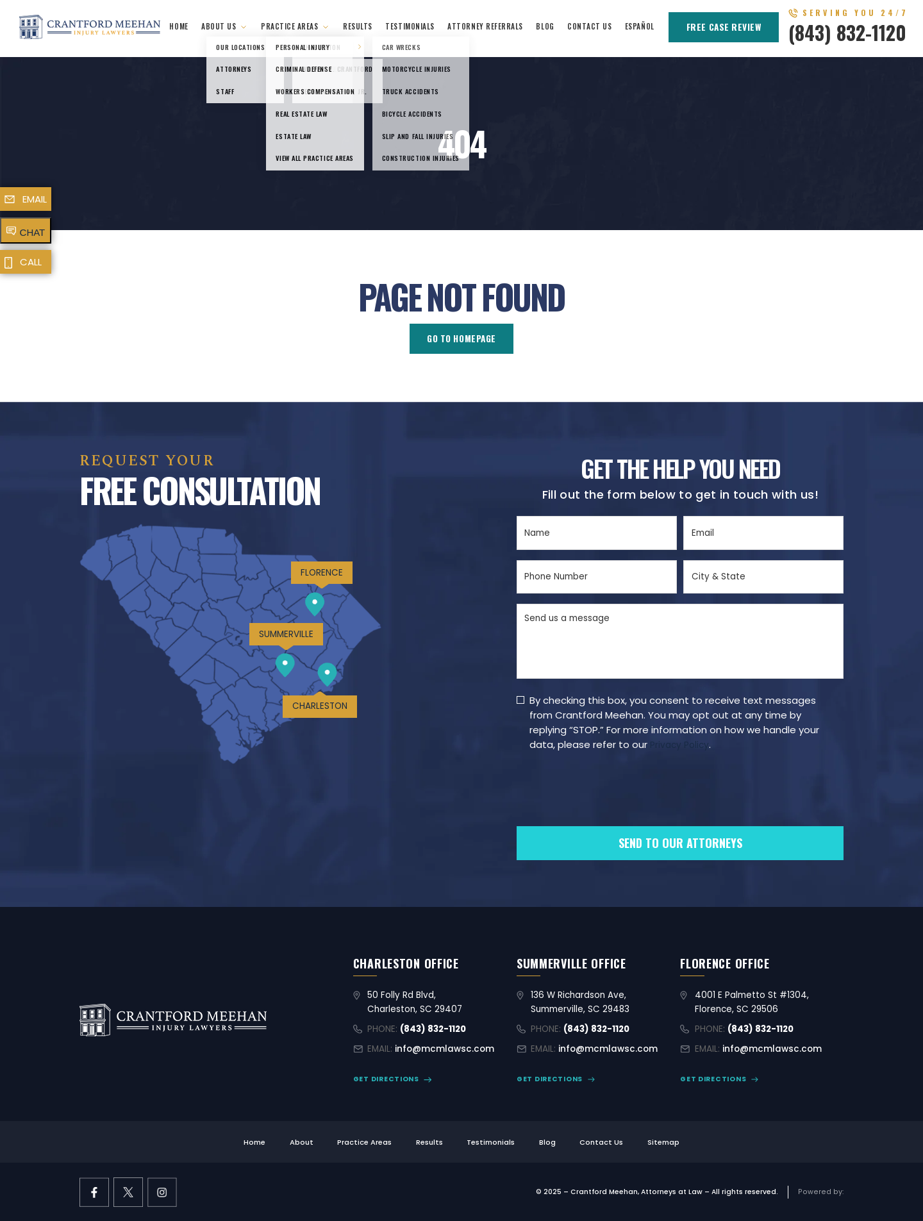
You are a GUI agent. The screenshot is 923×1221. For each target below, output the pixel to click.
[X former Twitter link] (128, 1192)
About (301, 1142)
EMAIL (34, 199)
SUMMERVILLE (286, 634)
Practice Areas (290, 26)
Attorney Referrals (485, 26)
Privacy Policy (679, 745)
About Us (218, 26)
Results (357, 26)
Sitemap (663, 1142)
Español (639, 26)
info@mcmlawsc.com (444, 1049)
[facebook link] (94, 1192)
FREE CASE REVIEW (723, 27)
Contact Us (589, 26)
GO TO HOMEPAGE (461, 338)
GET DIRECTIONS (386, 1079)
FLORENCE (322, 573)
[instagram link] (162, 1192)
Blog (545, 26)
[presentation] (614, 810)
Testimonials (409, 26)
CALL (31, 262)
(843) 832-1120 (847, 32)
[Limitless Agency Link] (821, 1191)
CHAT (33, 232)
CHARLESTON (319, 706)
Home (178, 26)
